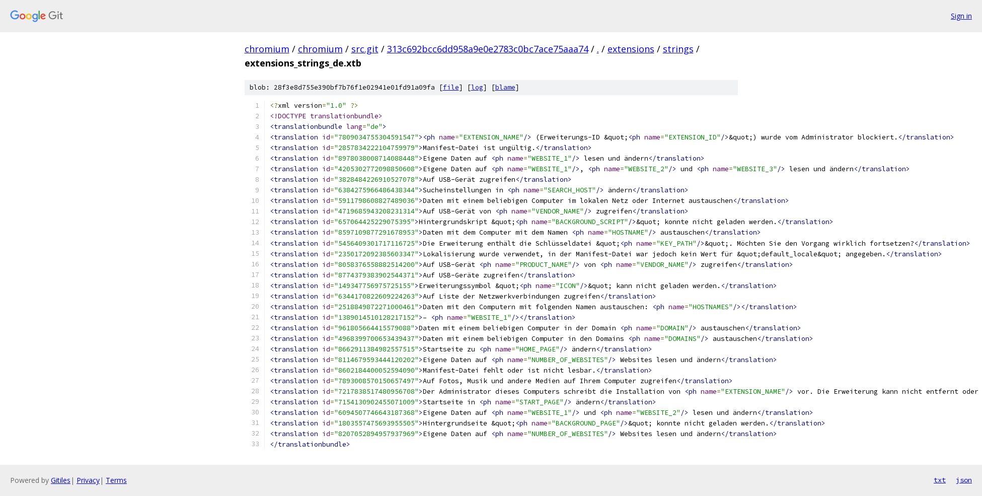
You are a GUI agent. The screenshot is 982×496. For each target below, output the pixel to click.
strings (678, 49)
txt (940, 479)
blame (505, 87)
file (451, 87)
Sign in (961, 16)
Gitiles (60, 480)
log (477, 87)
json (964, 479)
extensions (631, 49)
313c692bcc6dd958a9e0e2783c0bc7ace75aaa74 (487, 49)
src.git (365, 49)
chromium (267, 49)
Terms (116, 480)
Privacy (88, 480)
